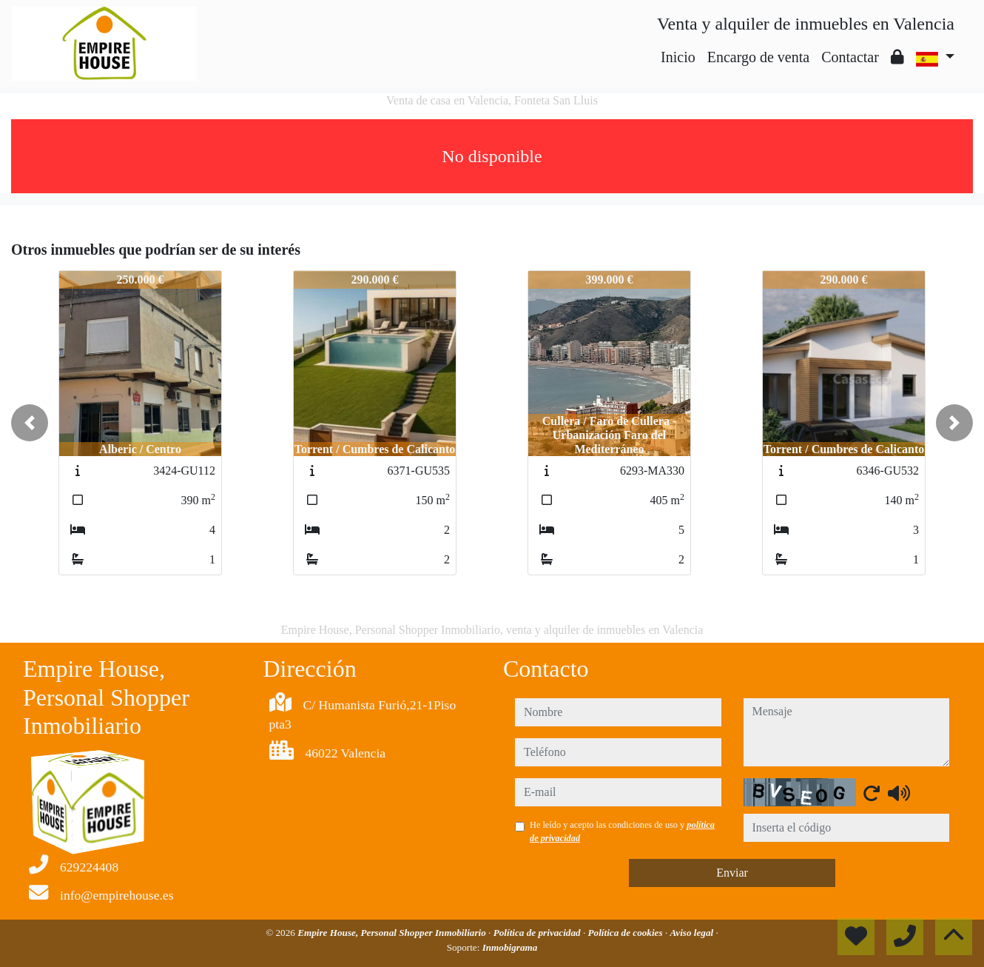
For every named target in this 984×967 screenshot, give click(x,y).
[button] (29, 422)
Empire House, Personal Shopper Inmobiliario (392, 932)
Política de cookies (626, 932)
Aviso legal (693, 932)
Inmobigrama (510, 947)
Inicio (678, 57)
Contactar (850, 57)
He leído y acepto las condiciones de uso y (622, 831)
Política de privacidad (538, 932)
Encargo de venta (758, 57)
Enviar (732, 872)
